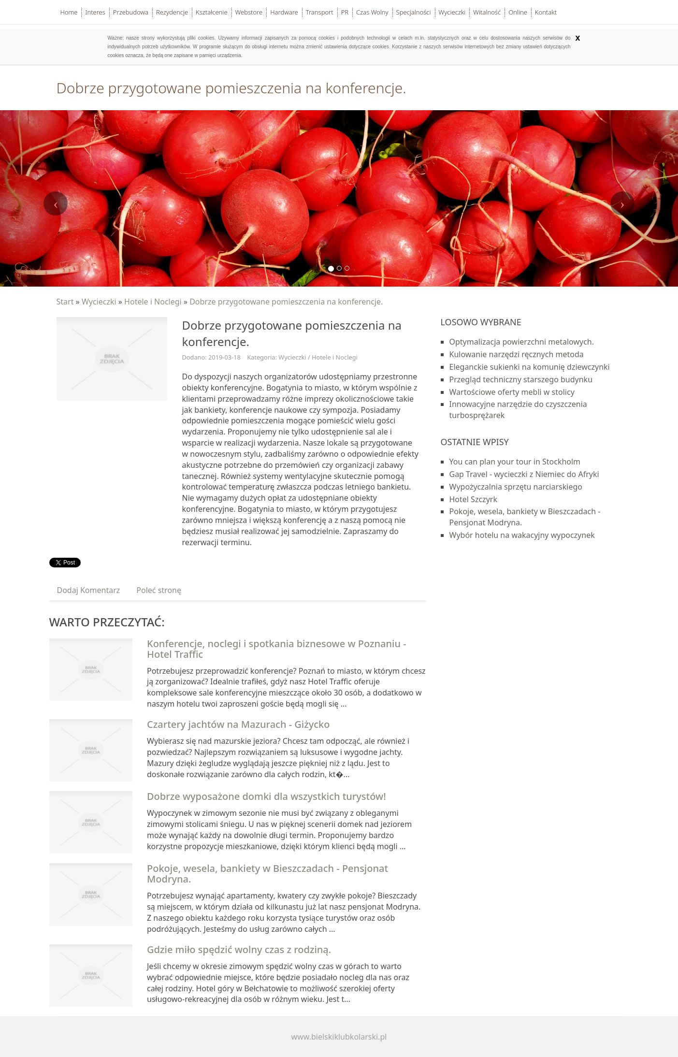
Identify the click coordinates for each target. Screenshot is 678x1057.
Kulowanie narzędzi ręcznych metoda (516, 354)
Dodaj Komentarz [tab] (88, 590)
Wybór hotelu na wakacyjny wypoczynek (522, 535)
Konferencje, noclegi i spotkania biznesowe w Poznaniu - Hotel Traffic (276, 649)
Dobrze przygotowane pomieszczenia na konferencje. (286, 301)
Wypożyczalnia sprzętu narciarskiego (515, 486)
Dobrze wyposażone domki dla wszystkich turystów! (266, 796)
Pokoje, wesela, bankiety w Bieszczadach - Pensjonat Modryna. (267, 873)
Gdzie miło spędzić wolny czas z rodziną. (239, 949)
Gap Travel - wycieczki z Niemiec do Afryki (524, 474)
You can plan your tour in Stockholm (515, 461)
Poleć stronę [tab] (158, 590)
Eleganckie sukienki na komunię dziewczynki (529, 367)
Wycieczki (99, 301)
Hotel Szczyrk (473, 499)
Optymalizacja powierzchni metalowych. (521, 341)
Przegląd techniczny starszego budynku (521, 379)
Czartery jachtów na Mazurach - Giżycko (238, 724)
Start (65, 301)
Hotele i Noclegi (153, 301)
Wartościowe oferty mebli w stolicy (512, 392)
